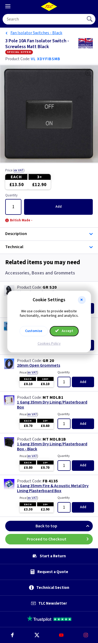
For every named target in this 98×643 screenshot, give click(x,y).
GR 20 (48, 361)
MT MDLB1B (54, 439)
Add (58, 206)
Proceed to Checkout (60, 539)
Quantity (11, 195)
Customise (33, 331)
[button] (82, 300)
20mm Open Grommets (38, 365)
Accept (64, 331)
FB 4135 (50, 481)
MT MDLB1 (53, 397)
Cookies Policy (49, 343)
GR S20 (50, 287)
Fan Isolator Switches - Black (36, 33)
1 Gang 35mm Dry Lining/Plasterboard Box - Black (52, 447)
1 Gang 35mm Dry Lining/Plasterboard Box (52, 405)
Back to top (64, 526)
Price (15, 171)
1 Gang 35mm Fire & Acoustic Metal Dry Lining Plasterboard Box (53, 488)
